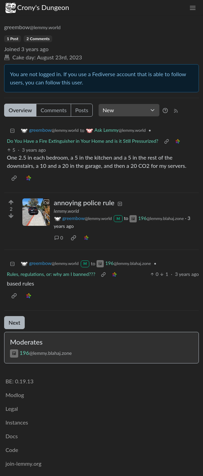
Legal (11, 408)
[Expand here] (36, 212)
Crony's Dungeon (37, 7)
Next (14, 322)
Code (11, 449)
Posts (81, 110)
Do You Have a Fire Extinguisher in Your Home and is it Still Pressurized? (82, 141)
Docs (11, 436)
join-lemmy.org (23, 463)
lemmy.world (66, 211)
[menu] (193, 7)
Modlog (14, 395)
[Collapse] (12, 130)
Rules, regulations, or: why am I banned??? (51, 274)
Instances (16, 422)
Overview (20, 110)
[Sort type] (129, 110)
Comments (54, 110)
